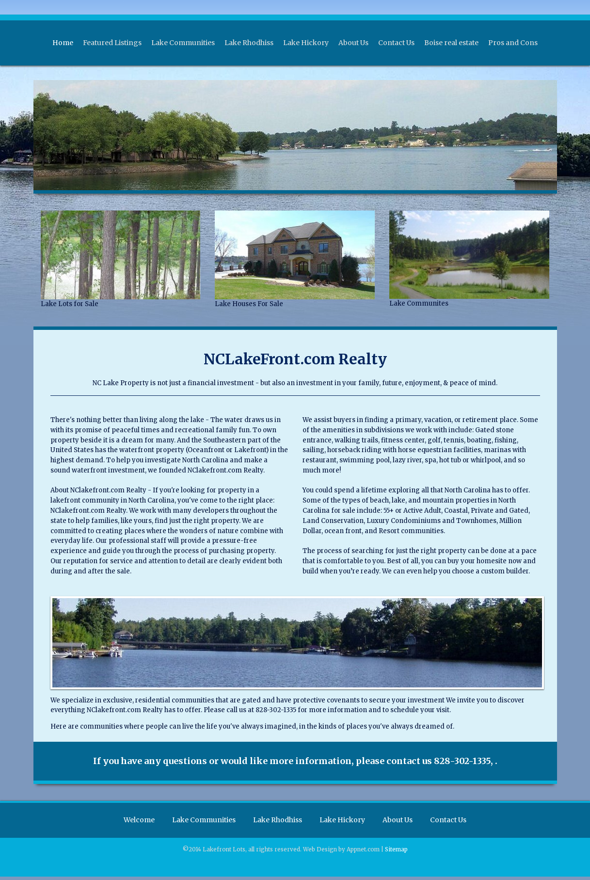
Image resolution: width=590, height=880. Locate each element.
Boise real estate (451, 42)
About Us (353, 42)
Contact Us (396, 42)
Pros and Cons (513, 42)
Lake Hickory (306, 42)
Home (62, 42)
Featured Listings (112, 42)
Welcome (134, 821)
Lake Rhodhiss (248, 42)
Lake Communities (183, 42)
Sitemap (396, 852)
